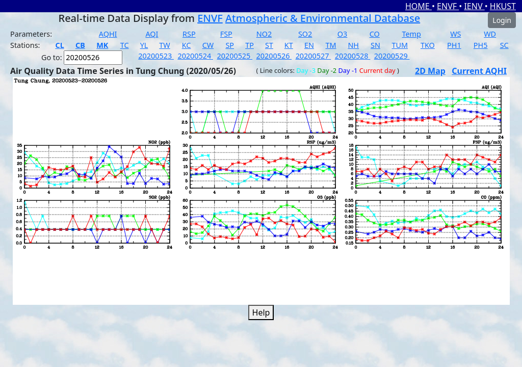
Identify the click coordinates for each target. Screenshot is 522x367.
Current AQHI (479, 70)
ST (269, 45)
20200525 (234, 56)
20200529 (392, 56)
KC (186, 45)
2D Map (430, 70)
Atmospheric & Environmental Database (322, 18)
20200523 (156, 56)
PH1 (454, 45)
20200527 (313, 56)
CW (208, 45)
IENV (474, 6)
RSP (189, 34)
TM (330, 45)
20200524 (195, 56)
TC (124, 45)
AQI (151, 34)
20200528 (353, 56)
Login (501, 20)
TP (249, 45)
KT (288, 45)
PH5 (481, 45)
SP (229, 45)
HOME (418, 6)
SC (504, 45)
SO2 (305, 34)
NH (353, 45)
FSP (226, 34)
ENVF (448, 6)
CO (375, 34)
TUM (400, 45)
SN (375, 45)
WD (490, 34)
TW (164, 45)
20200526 (274, 56)
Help (261, 312)
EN (309, 45)
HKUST (503, 6)
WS (455, 34)
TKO (428, 45)
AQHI (108, 34)
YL (144, 45)
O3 (342, 34)
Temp (411, 34)
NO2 (264, 34)
